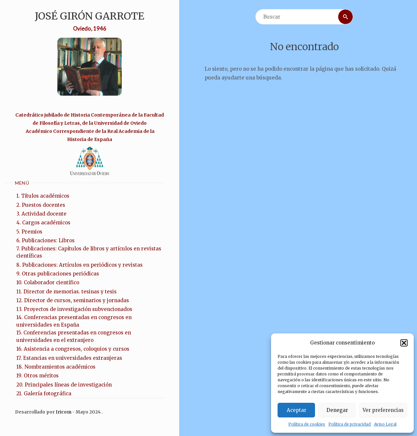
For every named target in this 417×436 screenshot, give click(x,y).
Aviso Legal (385, 424)
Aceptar (296, 410)
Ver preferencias (383, 410)
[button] (404, 343)
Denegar (337, 410)
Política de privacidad (349, 424)
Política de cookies (306, 424)
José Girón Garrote (89, 16)
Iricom (63, 412)
